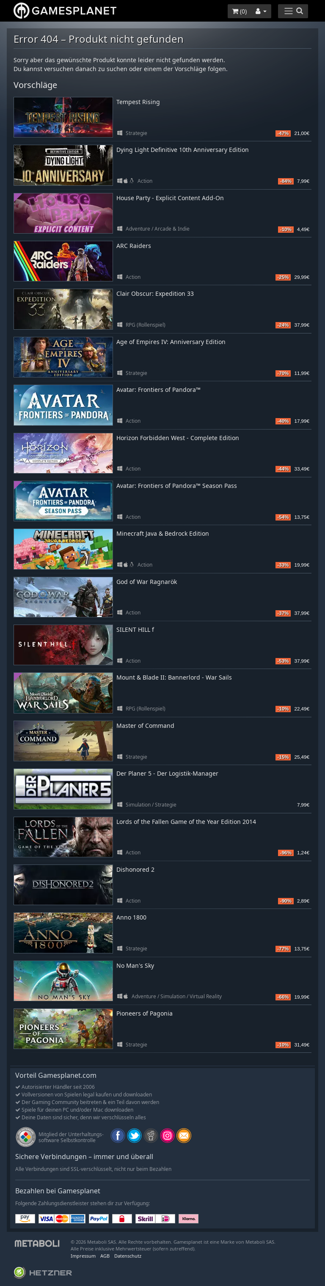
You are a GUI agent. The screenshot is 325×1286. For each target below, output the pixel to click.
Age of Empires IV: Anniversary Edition (171, 342)
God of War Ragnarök (146, 582)
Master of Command (145, 725)
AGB (105, 1256)
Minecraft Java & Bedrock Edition (162, 533)
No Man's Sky (135, 965)
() (239, 11)
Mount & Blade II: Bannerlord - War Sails (174, 677)
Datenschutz (127, 1256)
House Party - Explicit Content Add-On (170, 198)
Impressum (83, 1256)
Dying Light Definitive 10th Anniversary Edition (182, 150)
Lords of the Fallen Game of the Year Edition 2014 (186, 822)
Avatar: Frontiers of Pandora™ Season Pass (176, 486)
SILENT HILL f (135, 629)
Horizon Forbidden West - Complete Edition (177, 438)
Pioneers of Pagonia (144, 1013)
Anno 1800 (131, 917)
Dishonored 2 (135, 869)
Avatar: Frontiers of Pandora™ (158, 390)
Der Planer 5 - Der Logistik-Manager (167, 773)
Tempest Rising (138, 102)
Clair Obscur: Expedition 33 (155, 293)
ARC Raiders (133, 246)
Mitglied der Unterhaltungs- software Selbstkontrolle (71, 1137)
